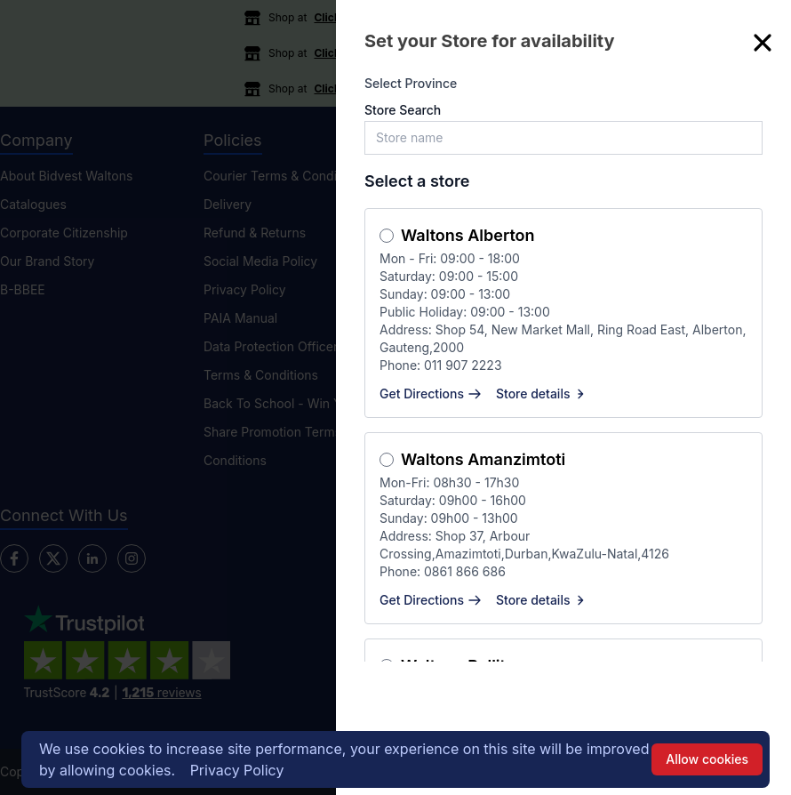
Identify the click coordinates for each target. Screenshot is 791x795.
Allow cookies (707, 759)
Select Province (410, 83)
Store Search (402, 109)
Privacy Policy (237, 770)
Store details (542, 393)
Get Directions (431, 393)
